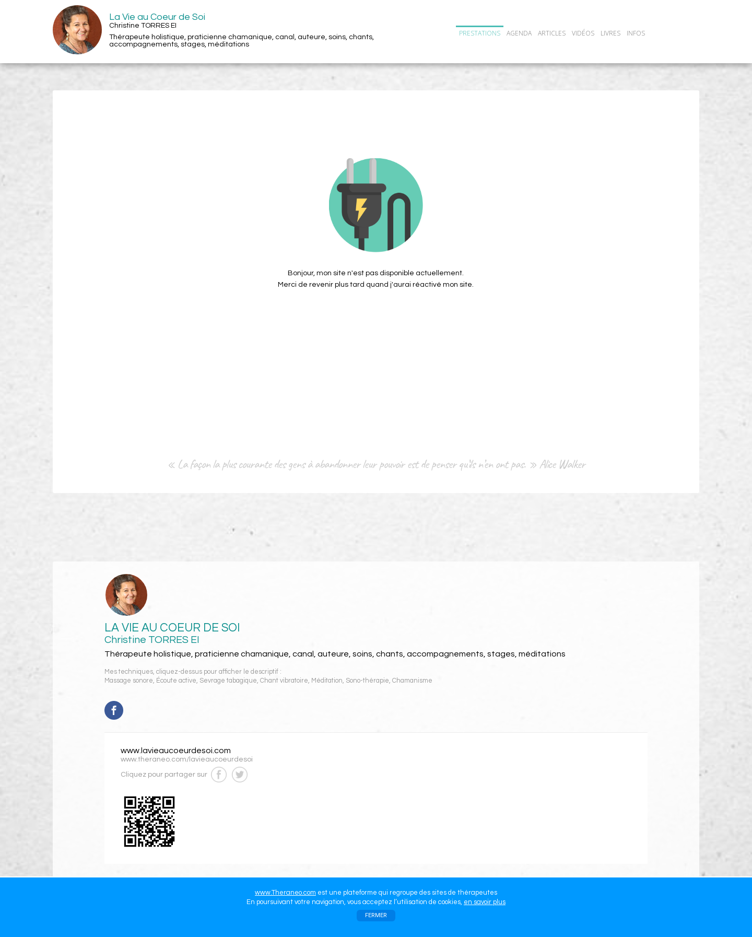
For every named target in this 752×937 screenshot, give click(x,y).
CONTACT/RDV (675, 33)
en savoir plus (485, 902)
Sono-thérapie (367, 680)
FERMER (376, 915)
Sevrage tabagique (228, 680)
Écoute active (176, 680)
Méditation (327, 680)
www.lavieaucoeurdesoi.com (176, 750)
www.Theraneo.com (285, 892)
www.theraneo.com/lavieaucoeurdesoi (187, 759)
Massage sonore (128, 680)
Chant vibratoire (284, 680)
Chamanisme (412, 680)
